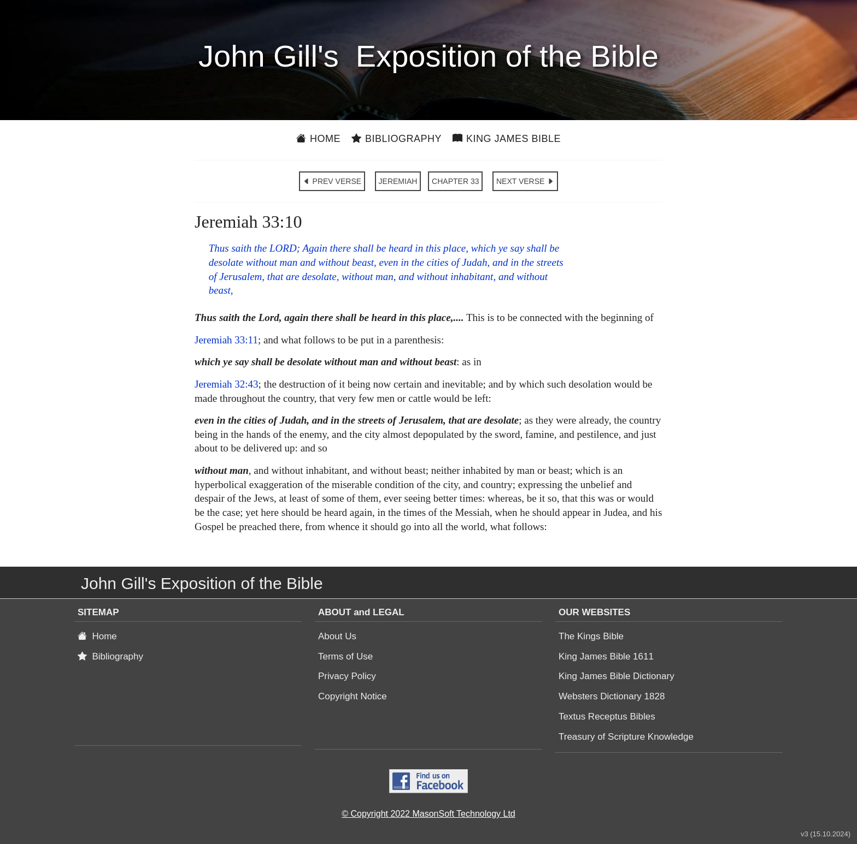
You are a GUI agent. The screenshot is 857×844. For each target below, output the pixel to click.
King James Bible (507, 138)
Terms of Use (345, 656)
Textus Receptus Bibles (607, 716)
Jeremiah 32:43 (227, 384)
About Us (337, 636)
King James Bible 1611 (606, 656)
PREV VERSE (332, 181)
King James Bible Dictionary (616, 676)
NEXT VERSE (525, 181)
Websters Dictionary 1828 (612, 696)
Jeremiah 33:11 (226, 340)
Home (318, 138)
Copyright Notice (352, 696)
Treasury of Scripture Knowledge (626, 737)
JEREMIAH (398, 181)
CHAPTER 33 (455, 181)
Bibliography (396, 138)
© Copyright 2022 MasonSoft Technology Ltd (428, 813)
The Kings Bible (591, 636)
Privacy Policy (347, 676)
